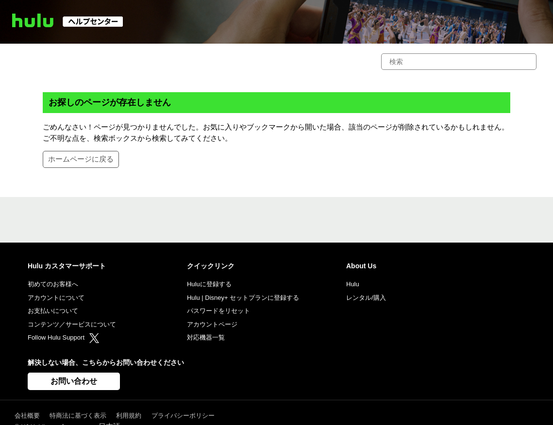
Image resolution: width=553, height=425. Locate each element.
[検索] (458, 61)
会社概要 (27, 415)
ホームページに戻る (81, 159)
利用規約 (128, 415)
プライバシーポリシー (183, 415)
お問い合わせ (73, 381)
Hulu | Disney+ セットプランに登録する (243, 297)
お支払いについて (53, 310)
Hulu (352, 284)
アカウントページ (212, 324)
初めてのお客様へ (53, 284)
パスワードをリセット (218, 310)
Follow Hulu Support (63, 337)
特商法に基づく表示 (78, 415)
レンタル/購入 (366, 297)
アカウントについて (56, 297)
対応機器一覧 (206, 337)
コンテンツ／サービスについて (72, 324)
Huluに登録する (209, 284)
